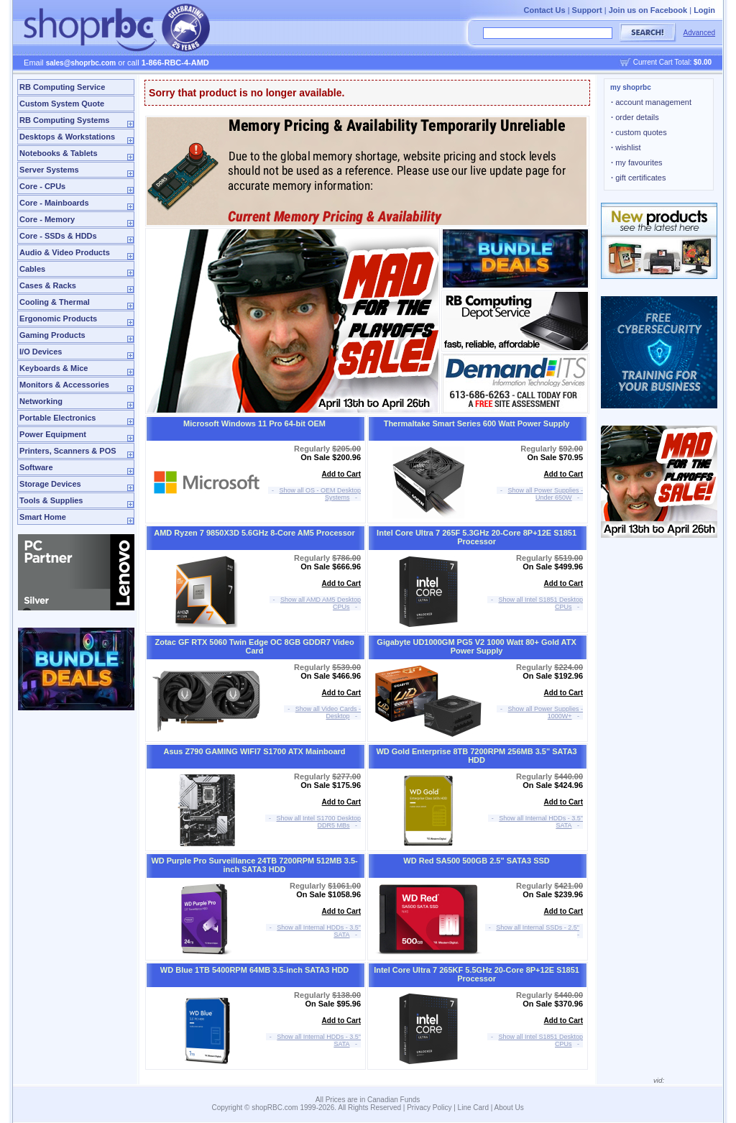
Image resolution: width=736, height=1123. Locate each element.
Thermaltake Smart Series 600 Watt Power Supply (477, 423)
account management (651, 102)
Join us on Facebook (648, 10)
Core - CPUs (42, 186)
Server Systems (49, 169)
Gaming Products (52, 335)
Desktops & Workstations (67, 136)
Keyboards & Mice (53, 368)
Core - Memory (47, 219)
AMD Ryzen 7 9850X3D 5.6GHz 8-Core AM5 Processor (254, 532)
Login (704, 10)
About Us (509, 1107)
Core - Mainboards (54, 202)
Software (35, 467)
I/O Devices (40, 351)
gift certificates (638, 177)
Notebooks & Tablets (58, 153)
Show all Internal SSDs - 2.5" (537, 927)
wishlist (626, 147)
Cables (32, 269)
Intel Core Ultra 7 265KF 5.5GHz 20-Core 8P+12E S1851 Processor (476, 974)
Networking (41, 401)
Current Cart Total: (672, 62)
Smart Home (42, 517)
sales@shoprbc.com (81, 63)
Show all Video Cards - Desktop (328, 712)
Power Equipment (52, 434)
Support (587, 10)
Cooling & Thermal (54, 302)
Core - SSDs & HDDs (58, 236)
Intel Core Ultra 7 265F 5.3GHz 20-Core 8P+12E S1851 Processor (476, 537)
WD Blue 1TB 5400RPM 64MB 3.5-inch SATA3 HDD (254, 970)
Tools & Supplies (51, 500)
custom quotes (639, 132)
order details (635, 117)
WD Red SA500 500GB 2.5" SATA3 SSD (476, 860)
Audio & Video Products (64, 252)
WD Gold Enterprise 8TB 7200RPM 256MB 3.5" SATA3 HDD (476, 755)
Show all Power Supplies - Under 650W (546, 494)
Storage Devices (50, 484)
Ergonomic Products (58, 318)
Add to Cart (341, 474)
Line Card (473, 1107)
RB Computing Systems (64, 120)
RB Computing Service (62, 87)
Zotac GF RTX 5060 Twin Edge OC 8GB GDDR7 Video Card (254, 646)
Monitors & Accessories (64, 384)
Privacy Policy (429, 1107)
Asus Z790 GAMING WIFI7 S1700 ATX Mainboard (255, 751)
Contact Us (545, 10)
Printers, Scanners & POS (67, 450)
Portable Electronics (57, 417)
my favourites (637, 162)
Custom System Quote (61, 103)
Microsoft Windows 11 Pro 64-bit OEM (254, 423)
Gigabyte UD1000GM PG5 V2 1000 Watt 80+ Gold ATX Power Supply (476, 646)
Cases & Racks (47, 285)
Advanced (699, 33)
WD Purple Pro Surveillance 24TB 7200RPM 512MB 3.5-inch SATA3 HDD (254, 865)
